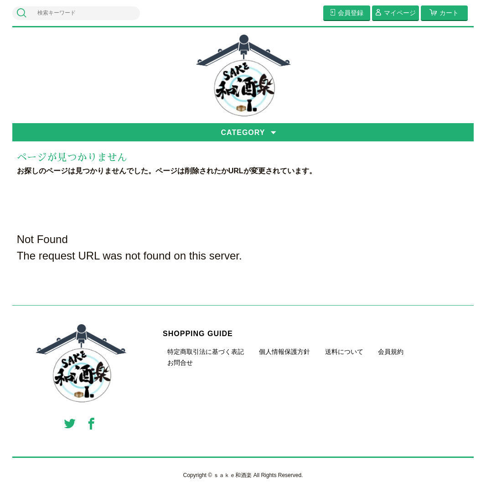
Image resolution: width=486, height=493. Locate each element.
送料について (344, 351)
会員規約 (390, 351)
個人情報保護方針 (284, 351)
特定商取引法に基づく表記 (205, 351)
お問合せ (180, 362)
